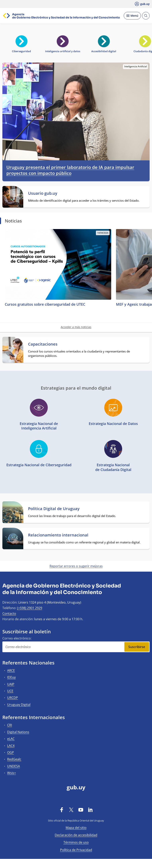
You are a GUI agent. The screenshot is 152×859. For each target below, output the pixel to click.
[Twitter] (71, 809)
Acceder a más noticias (76, 327)
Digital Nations (18, 732)
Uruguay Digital (18, 704)
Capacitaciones (42, 344)
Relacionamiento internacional (58, 535)
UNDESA (13, 766)
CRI (9, 725)
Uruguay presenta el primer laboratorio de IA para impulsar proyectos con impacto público (70, 170)
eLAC (11, 739)
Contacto (9, 613)
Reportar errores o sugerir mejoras (76, 566)
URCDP (12, 697)
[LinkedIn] (90, 809)
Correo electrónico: (16, 638)
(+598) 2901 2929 (29, 608)
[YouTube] (80, 809)
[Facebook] (61, 809)
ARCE (11, 670)
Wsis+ (11, 773)
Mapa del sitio (76, 827)
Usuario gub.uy (42, 193)
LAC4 (11, 745)
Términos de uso (76, 842)
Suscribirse (136, 647)
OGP (10, 752)
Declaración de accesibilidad (76, 835)
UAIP (10, 684)
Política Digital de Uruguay (54, 508)
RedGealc (14, 759)
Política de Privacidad (76, 850)
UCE (10, 691)
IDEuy (11, 677)
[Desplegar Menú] (132, 15)
